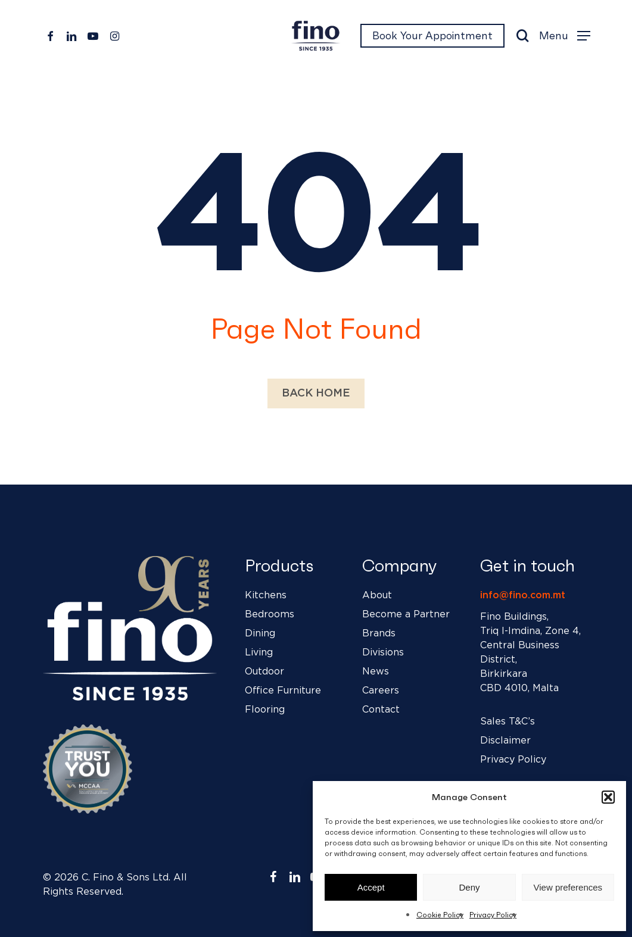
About (377, 595)
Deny (469, 887)
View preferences (568, 887)
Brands (379, 633)
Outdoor (264, 671)
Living (259, 652)
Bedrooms (269, 614)
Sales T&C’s (507, 721)
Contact (381, 709)
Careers (380, 690)
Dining (260, 633)
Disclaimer (505, 740)
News (375, 671)
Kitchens (266, 595)
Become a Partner (406, 614)
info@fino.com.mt (522, 595)
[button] (608, 797)
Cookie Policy (439, 914)
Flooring (265, 709)
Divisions (383, 652)
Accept (371, 887)
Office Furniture (283, 690)
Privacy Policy (492, 914)
